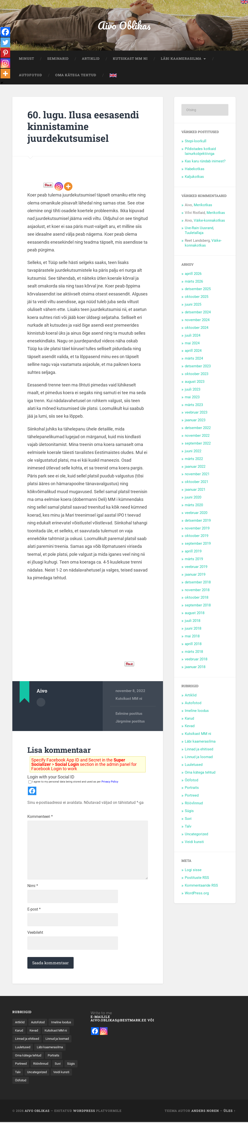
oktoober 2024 (196, 328)
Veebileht (35, 935)
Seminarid (58, 59)
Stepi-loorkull (195, 141)
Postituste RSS (197, 878)
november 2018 (197, 590)
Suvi (188, 819)
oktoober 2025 (196, 297)
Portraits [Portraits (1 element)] (57, 1066)
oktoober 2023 (196, 374)
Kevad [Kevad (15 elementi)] (63, 1033)
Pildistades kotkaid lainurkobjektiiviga (200, 151)
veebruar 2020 (196, 513)
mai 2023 (192, 397)
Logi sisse (193, 870)
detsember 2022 (198, 428)
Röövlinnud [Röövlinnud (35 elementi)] (43, 1075)
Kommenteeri (40, 817)
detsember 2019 (198, 521)
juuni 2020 (193, 498)
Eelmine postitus (129, 714)
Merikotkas (203, 205)
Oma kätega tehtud (75, 75)
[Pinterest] (5, 53)
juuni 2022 (193, 451)
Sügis (189, 811)
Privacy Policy (109, 782)
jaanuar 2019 (195, 575)
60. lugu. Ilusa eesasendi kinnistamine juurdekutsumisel (83, 126)
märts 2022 (194, 459)
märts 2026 (194, 281)
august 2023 (194, 382)
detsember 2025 (198, 289)
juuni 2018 (193, 629)
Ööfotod (191, 780)
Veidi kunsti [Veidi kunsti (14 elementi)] (23, 1091)
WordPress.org (197, 893)
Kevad (189, 726)
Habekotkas (194, 169)
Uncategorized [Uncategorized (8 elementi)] (53, 1083)
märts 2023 (194, 405)
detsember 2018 (198, 582)
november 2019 (197, 528)
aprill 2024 (193, 351)
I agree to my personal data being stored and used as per (73, 782)
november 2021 (197, 474)
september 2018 (198, 605)
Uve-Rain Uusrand (199, 228)
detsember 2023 (198, 366)
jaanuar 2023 (195, 420)
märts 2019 (194, 559)
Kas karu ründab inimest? (205, 161)
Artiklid (91, 59)
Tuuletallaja (194, 233)
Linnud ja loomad (199, 757)
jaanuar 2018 (195, 667)
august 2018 (194, 613)
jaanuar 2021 (195, 490)
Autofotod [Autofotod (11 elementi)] (39, 1024)
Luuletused (193, 765)
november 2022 (197, 436)
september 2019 (198, 544)
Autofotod (30, 75)
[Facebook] (5, 32)
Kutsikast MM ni (130, 59)
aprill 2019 (193, 552)
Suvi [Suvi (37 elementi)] (61, 1075)
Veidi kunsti (194, 842)
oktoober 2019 (196, 536)
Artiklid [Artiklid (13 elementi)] (20, 1024)
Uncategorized (196, 834)
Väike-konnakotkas (209, 221)
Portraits (192, 788)
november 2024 (197, 320)
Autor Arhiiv (41, 702)
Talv (188, 827)
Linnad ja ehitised (199, 749)
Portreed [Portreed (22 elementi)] (21, 1075)
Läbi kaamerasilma (181, 59)
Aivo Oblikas (124, 25)
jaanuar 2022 (195, 467)
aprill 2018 (193, 644)
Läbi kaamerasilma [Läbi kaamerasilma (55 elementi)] (29, 1058)
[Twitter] (5, 42)
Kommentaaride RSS (201, 886)
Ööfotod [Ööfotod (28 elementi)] (45, 1091)
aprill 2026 (193, 274)
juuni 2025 (193, 305)
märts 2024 (194, 359)
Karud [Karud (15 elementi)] (47, 1033)
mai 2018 (192, 636)
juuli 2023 (192, 390)
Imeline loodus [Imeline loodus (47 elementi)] (26, 1033)
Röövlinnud (194, 803)
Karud (189, 718)
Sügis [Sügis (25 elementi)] (19, 1083)
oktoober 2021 (196, 482)
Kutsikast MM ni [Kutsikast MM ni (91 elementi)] (27, 1041)
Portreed (192, 796)
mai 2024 (192, 343)
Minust (26, 59)
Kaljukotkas (194, 177)
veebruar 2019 (196, 567)
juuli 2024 (192, 335)
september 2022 (198, 444)
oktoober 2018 (196, 598)
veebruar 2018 (196, 659)
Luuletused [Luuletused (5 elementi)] (55, 1049)
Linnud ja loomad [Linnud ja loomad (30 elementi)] (28, 1049)
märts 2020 (194, 505)
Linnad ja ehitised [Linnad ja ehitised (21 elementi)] (59, 1041)
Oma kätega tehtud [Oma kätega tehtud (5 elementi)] (29, 1066)
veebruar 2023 (196, 413)
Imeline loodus (197, 711)
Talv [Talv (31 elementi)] (33, 1083)
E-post (34, 911)
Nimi (32, 888)
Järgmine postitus (130, 722)
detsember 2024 (198, 312)
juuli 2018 (192, 621)
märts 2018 (194, 652)
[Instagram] (58, 187)
